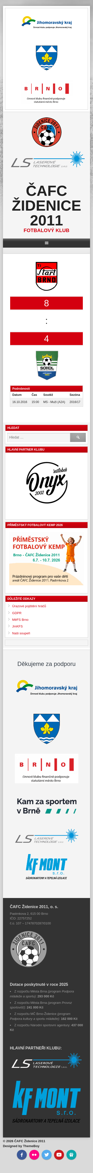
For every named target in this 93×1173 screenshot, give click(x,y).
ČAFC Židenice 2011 (46, 206)
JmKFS (17, 626)
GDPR (17, 613)
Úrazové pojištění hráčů (29, 606)
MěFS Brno (20, 620)
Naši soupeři (21, 633)
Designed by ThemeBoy (21, 1146)
